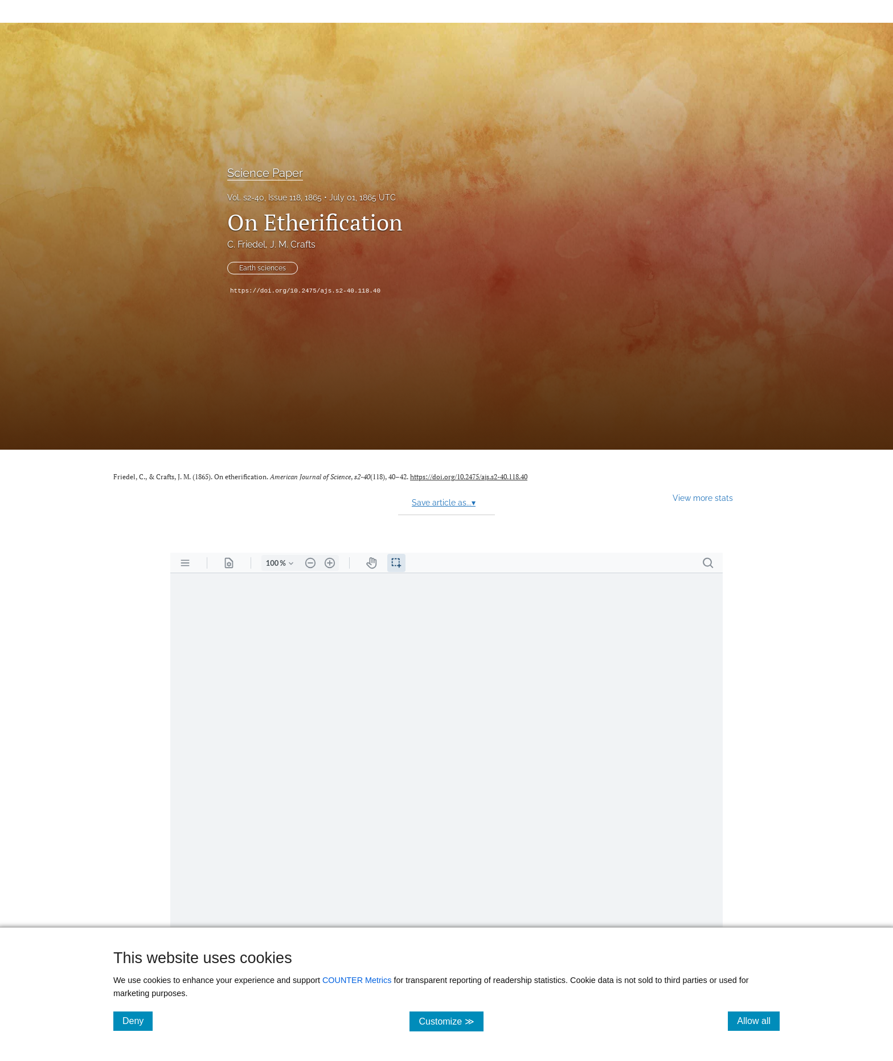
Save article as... (444, 502)
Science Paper (265, 173)
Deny (137, 1020)
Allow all (758, 1020)
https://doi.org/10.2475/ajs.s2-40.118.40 (305, 290)
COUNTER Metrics (357, 980)
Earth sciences (262, 268)
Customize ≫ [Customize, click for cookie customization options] (451, 1020)
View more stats (703, 498)
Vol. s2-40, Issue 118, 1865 (274, 197)
